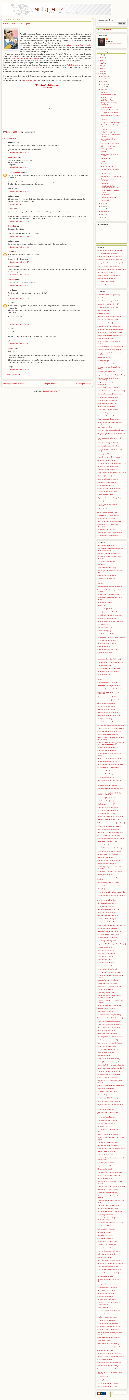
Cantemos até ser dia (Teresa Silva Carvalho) (111, 1148)
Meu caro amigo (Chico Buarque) (107, 1366)
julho (102, 89)
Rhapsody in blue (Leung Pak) (106, 416)
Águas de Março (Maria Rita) (106, 406)
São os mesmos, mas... (108, 146)
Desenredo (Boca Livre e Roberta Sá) (109, 986)
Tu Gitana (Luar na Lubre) (105, 1276)
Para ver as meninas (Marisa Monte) (108, 934)
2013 (101, 60)
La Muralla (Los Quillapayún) (106, 1229)
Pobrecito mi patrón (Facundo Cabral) (109, 758)
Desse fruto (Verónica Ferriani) (106, 1046)
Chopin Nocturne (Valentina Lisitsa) (108, 419)
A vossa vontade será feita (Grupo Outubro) (110, 1347)
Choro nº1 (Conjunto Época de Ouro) (108, 301)
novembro (104, 79)
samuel (10, 348)
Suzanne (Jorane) (102, 501)
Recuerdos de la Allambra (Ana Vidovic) (109, 457)
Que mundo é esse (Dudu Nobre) (107, 682)
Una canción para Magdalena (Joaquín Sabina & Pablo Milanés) (109, 996)
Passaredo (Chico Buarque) (106, 774)
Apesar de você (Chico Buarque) (107, 854)
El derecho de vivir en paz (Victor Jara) (109, 1027)
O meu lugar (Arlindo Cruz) (105, 313)
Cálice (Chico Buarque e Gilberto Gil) (108, 387)
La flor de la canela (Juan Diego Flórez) (109, 521)
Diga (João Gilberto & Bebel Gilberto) (108, 1311)
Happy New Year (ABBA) (105, 1307)
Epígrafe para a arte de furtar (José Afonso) (110, 621)
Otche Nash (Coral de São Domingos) (109, 1021)
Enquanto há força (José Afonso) (107, 443)
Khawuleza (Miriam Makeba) (106, 1008)
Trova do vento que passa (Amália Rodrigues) (111, 463)
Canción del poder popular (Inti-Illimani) (109, 848)
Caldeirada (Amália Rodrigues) (106, 919)
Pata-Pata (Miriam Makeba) (105, 1163)
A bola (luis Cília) (102, 413)
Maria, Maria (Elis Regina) (105, 1011)
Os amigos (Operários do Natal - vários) (109, 1326)
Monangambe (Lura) (103, 1095)
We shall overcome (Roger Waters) (108, 768)
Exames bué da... (106, 129)
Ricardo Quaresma (30, 80)
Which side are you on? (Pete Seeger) (109, 1101)
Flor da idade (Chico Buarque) (106, 863)
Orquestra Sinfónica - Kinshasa (107, 1120)
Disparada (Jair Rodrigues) (105, 1215)
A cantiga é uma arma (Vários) (106, 1244)
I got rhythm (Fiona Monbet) (106, 561)
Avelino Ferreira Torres (108, 132)
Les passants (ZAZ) (103, 624)
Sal (9, 329)
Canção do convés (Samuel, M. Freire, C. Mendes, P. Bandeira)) (110, 793)
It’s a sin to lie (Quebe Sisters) (106, 609)
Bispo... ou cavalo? (107, 166)
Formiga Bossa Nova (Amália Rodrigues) (110, 263)
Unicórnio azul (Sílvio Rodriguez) (107, 1098)
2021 (101, 55)
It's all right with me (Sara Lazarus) (108, 307)
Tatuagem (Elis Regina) (104, 665)
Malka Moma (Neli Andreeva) (106, 1088)
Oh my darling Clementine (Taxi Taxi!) (108, 972)
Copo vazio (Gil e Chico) (105, 285)
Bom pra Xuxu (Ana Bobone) (106, 272)
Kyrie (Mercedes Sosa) (104, 602)
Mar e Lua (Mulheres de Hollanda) (107, 980)
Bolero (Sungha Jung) (104, 674)
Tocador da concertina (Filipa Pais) (108, 304)
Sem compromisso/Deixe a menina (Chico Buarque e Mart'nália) (110, 549)
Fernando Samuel (14, 172)
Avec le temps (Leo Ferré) (105, 1350)
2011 (101, 66)
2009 (101, 71)
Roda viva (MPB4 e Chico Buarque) (108, 515)
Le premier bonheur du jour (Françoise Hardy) (111, 269)
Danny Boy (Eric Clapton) (105, 956)
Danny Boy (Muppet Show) (105, 963)
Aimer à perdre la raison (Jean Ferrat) (109, 1005)
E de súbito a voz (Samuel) (105, 281)
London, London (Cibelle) (105, 989)
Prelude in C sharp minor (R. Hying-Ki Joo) (110, 1068)
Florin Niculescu (72, 65)
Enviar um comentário (13, 374)
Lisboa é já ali (105, 183)
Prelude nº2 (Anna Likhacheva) (107, 1033)
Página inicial (50, 384)
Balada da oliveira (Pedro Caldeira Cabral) (110, 832)
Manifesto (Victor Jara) (104, 1055)
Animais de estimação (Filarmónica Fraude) (110, 722)
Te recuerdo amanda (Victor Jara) (107, 1369)
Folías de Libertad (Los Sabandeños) (108, 829)
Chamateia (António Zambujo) (106, 640)
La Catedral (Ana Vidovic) (105, 845)
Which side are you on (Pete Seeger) (108, 1260)
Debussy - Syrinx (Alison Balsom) (107, 734)
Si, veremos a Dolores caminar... (111, 122)
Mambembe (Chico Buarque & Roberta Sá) (110, 1065)
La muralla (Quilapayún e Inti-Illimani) (108, 446)
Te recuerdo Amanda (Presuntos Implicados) (111, 728)
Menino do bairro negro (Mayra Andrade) (110, 394)
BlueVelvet (12, 157)
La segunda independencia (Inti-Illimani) (109, 586)
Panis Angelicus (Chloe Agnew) (107, 969)
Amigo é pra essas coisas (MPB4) (107, 512)
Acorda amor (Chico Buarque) (106, 460)
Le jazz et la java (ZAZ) (104, 627)
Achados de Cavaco (107, 97)
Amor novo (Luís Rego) (104, 719)
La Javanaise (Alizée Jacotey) (106, 813)
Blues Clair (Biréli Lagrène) (105, 1235)
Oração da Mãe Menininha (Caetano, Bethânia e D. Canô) (108, 1218)
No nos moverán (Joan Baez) (106, 529)
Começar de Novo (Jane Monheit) (107, 1284)
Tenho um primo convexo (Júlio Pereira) (109, 1043)
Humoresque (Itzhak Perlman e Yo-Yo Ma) (110, 1223)
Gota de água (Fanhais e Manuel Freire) (109, 256)
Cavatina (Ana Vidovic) (104, 454)
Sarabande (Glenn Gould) (105, 1126)
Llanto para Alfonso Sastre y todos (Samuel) (111, 1186)
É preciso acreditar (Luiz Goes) (107, 491)
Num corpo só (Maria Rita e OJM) (107, 320)
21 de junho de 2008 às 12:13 (18, 221)
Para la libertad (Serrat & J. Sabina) (108, 882)
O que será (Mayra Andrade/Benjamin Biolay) (111, 375)
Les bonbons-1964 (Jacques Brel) (107, 1142)
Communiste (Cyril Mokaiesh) (106, 618)
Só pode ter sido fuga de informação (108, 179)
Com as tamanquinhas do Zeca (107, 1386)
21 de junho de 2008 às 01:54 (18, 153)
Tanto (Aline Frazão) (103, 310)
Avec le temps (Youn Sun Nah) (106, 545)
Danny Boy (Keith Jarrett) (105, 959)
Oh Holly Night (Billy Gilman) (106, 1320)
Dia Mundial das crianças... (109, 197)
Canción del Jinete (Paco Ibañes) (107, 1192)
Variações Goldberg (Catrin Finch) (107, 916)
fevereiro (104, 211)
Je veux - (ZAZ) (102, 606)
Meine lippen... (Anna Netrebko (107, 1254)
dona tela (11, 226)
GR (9, 303)
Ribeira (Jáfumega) (103, 361)
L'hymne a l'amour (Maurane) (106, 1166)
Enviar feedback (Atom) (51, 391)
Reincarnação (105, 200)
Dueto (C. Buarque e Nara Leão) (107, 1155)
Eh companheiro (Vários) (105, 1178)
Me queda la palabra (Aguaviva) (107, 928)
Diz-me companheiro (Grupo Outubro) (109, 1015)
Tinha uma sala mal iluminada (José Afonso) (111, 823)
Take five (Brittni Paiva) (104, 427)
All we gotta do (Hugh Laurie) (106, 703)
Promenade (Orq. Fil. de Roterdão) (108, 712)
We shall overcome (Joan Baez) (107, 937)
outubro (103, 81)
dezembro (104, 76)
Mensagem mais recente (13, 384)
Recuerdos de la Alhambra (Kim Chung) (109, 326)
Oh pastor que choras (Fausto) (106, 941)
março (103, 209)
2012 (101, 63)
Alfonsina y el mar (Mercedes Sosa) (108, 820)
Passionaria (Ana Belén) (104, 1232)
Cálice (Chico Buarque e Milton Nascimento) (111, 391)
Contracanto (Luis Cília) (104, 947)
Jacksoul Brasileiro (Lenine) (106, 1293)
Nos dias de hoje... (106, 173)
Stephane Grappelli (32, 58)
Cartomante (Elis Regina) (105, 1238)
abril (102, 206)
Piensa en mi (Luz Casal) (105, 771)
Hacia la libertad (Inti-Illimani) (106, 706)
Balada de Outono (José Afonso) (107, 1092)
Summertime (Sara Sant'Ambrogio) (108, 671)
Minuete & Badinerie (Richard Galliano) (109, 335)
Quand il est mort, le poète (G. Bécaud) (109, 1172)
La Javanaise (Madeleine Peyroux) (108, 810)
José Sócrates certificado (108, 95)
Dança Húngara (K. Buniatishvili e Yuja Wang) (111, 473)
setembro (104, 84)
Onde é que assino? (107, 149)
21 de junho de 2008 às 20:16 (18, 247)
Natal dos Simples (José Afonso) (107, 1317)
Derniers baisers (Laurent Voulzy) (107, 1266)
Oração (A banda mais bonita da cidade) (109, 731)
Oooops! (103, 161)
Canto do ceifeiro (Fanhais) (105, 338)
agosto (103, 87)
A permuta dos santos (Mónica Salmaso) (109, 700)
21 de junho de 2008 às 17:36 (18, 236)
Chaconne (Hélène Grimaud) (106, 1123)
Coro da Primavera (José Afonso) (107, 634)
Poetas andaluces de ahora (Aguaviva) (109, 931)
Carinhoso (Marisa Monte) (105, 1296)
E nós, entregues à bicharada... (110, 143)
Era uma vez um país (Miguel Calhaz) (109, 316)
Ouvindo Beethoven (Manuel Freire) (108, 1337)
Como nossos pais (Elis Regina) (107, 400)
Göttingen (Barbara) (103, 646)
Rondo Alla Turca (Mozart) (105, 1109)
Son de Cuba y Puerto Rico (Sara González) (111, 637)
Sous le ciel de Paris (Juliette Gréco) (108, 594)
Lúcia (10, 251)
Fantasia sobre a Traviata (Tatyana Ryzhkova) (111, 346)
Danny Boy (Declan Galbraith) (106, 953)
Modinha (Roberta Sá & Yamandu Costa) (110, 1037)
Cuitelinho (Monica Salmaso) (106, 372)
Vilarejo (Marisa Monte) (104, 1169)
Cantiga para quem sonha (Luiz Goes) (109, 488)
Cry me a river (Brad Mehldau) (106, 575)
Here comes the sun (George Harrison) (109, 1270)
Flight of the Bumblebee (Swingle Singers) (110, 498)
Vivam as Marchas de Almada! (110, 115)
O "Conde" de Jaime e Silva (109, 112)
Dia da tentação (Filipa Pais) (106, 804)
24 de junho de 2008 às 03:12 (18, 369)
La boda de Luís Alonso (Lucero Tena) (109, 1071)
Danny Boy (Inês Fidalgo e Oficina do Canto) (111, 430)
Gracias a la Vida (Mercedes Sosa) (108, 1077)
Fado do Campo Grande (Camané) (108, 747)
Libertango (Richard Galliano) (106, 1117)
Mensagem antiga (83, 384)
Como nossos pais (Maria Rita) (106, 403)
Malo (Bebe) (101, 564)
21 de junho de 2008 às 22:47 (18, 262)
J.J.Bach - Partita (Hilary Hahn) (107, 253)
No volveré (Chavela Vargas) (106, 518)
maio (103, 203)
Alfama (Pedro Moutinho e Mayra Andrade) (110, 816)
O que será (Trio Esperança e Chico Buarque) (111, 944)
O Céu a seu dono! (107, 107)
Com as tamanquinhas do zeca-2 (107, 1383)
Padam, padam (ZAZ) (104, 631)
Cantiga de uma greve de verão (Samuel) (110, 250)
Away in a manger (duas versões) (107, 1134)
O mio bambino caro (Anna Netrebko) (109, 1251)
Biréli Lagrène (33, 67)
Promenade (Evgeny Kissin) (106, 709)
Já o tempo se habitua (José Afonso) (108, 697)
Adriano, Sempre (102, 1380)
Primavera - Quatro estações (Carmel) (109, 689)
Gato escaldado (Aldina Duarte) (107, 750)
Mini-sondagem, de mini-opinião (111, 176)
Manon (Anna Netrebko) (104, 1257)
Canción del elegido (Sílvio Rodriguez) (109, 668)
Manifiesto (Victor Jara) (104, 476)
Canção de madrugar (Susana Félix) (108, 1058)
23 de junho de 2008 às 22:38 (18, 343)
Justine (10, 209)
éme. (9, 290)
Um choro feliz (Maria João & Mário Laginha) (111, 925)
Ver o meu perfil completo (114, 44)
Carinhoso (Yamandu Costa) (106, 992)
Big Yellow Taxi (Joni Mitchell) (106, 903)
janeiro (103, 214)
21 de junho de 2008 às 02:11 (18, 168)
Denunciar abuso (104, 29)
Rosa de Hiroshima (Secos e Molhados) (109, 275)
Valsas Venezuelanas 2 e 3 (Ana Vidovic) (110, 1018)
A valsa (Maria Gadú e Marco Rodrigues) (110, 612)
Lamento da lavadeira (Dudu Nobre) (108, 686)
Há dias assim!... (106, 158)
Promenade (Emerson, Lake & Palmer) (109, 715)
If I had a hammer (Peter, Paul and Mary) (110, 662)
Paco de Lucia (73, 45)
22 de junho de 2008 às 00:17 (18, 275)
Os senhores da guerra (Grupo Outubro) (109, 871)
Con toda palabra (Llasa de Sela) (107, 1040)
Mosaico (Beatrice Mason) (105, 1052)
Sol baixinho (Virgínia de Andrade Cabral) (110, 615)
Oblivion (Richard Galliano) (105, 495)
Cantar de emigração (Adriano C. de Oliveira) (111, 892)
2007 (101, 217)
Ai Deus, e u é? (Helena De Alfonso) (108, 761)
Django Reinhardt (17, 58)
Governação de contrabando (109, 110)
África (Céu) (101, 889)
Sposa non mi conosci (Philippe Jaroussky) (110, 764)
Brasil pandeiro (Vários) (104, 357)
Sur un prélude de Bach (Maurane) (108, 1344)
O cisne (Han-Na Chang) (105, 323)
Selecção (104, 164)
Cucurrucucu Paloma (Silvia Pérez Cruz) (109, 259)
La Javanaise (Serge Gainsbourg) (107, 807)
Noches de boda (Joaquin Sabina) (107, 1241)
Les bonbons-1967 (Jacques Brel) (107, 1145)
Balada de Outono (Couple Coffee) (108, 1273)
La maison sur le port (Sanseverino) (108, 966)
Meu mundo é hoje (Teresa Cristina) (108, 553)
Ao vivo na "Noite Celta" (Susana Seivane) (110, 886)
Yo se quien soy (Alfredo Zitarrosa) (108, 1049)
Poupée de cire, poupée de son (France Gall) (111, 1263)
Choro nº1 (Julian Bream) (105, 298)
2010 (101, 68)
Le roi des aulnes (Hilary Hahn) (107, 983)
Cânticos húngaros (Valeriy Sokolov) (108, 295)
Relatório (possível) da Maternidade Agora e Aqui (109, 187)
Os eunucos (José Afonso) (105, 485)
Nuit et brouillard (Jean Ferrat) (106, 568)
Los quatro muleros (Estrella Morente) (109, 659)
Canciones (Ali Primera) (104, 1359)
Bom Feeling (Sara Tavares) (106, 1290)
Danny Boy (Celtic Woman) (105, 950)
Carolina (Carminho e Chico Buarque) (109, 349)
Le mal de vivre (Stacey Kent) (106, 482)
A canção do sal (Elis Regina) (106, 900)
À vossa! (103, 151)
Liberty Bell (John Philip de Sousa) (108, 1205)
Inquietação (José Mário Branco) (107, 1189)
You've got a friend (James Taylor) (107, 1323)
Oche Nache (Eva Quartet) (105, 801)
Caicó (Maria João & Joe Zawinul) (107, 922)
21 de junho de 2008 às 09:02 (18, 191)
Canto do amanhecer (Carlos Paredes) (109, 851)
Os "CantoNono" (102, 1377)
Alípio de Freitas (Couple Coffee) (107, 1208)
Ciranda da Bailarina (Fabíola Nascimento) (110, 1085)
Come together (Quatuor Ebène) (107, 364)
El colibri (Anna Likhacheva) (106, 1030)
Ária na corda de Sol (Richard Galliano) (109, 332)
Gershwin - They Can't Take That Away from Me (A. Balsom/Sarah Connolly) (110, 743)
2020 (101, 57)
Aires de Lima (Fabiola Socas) (106, 1152)
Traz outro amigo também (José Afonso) (109, 1211)
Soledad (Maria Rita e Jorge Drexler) (108, 909)
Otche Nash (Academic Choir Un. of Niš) (109, 1024)
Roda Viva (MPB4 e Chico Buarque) (108, 1074)
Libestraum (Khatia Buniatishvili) (107, 469)
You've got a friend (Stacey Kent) (107, 479)
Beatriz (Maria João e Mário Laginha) (108, 1062)
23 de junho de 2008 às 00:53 (18, 324)
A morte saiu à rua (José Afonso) (107, 409)
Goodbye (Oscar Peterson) (105, 1314)
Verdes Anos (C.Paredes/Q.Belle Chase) (109, 1353)
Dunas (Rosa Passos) (104, 1340)
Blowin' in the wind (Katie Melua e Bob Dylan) (111, 1356)
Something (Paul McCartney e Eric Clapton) (110, 329)
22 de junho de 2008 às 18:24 (18, 298)
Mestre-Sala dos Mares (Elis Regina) (108, 1175)
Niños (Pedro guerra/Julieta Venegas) (109, 826)
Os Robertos (105, 195)
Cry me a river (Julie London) (106, 579)
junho (103, 92)
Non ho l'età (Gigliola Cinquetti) (107, 1287)
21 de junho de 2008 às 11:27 (18, 204)
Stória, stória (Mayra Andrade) (106, 912)
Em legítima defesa (107, 100)
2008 (101, 74)
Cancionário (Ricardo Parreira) (106, 798)
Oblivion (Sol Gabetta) (104, 509)
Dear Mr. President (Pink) (105, 1248)
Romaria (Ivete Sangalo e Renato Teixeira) (110, 838)
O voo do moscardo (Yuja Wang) (107, 649)
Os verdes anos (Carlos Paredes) (107, 397)
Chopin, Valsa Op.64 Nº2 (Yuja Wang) (109, 835)
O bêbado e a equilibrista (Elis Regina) (109, 1362)
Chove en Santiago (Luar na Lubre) (108, 266)
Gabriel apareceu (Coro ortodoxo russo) (109, 860)
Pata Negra (12, 266)
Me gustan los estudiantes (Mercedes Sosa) (111, 725)
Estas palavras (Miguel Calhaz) (107, 785)
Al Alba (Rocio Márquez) (104, 874)
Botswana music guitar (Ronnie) (107, 643)
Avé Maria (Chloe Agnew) (105, 857)
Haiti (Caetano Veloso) (104, 1226)
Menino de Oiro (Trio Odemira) (106, 278)
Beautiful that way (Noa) (104, 653)
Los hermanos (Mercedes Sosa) (107, 842)
